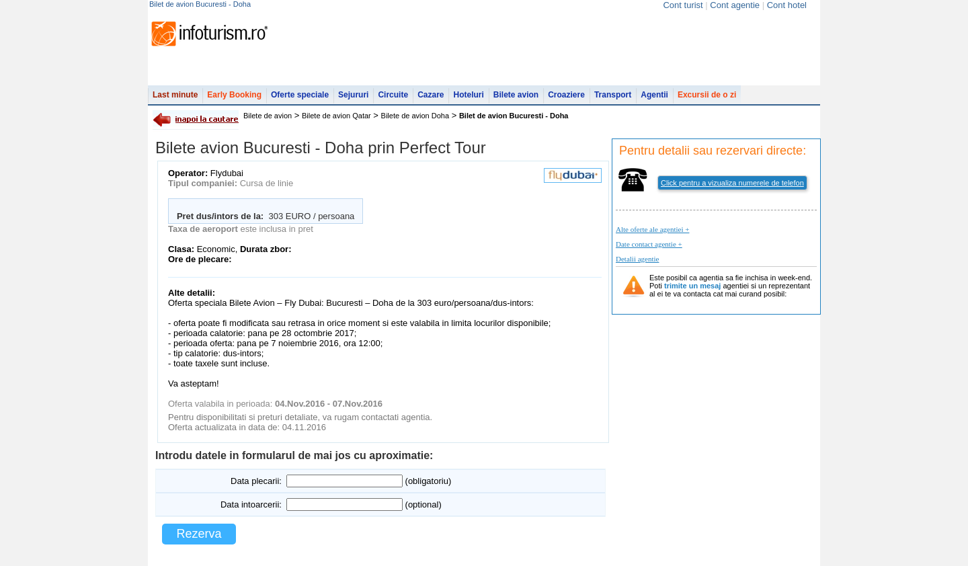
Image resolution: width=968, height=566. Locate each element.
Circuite (393, 94)
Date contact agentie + (649, 244)
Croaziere (566, 94)
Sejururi (353, 94)
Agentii (654, 94)
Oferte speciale (300, 94)
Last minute (175, 94)
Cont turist (682, 5)
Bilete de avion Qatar (336, 116)
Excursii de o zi (707, 94)
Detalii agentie (637, 259)
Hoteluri (468, 94)
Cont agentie (735, 5)
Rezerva (198, 533)
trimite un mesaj (692, 286)
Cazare (430, 94)
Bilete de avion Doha (415, 116)
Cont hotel (787, 5)
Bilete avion (515, 94)
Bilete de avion (267, 116)
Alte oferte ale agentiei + (652, 229)
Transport (612, 94)
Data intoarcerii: (251, 504)
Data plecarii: (256, 481)
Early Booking (234, 94)
